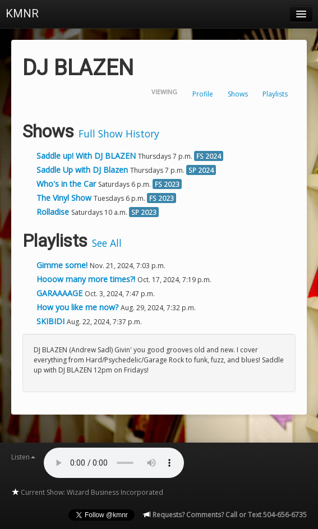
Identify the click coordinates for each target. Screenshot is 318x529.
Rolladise (52, 211)
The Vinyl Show (63, 197)
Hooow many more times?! (86, 279)
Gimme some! (63, 265)
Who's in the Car (66, 183)
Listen (23, 457)
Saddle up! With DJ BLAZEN (86, 155)
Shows (238, 94)
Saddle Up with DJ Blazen (82, 169)
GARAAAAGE (60, 293)
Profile (202, 94)
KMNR (22, 13)
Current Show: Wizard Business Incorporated (87, 492)
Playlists (275, 94)
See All (107, 243)
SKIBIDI (51, 321)
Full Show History (119, 133)
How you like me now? (78, 307)
